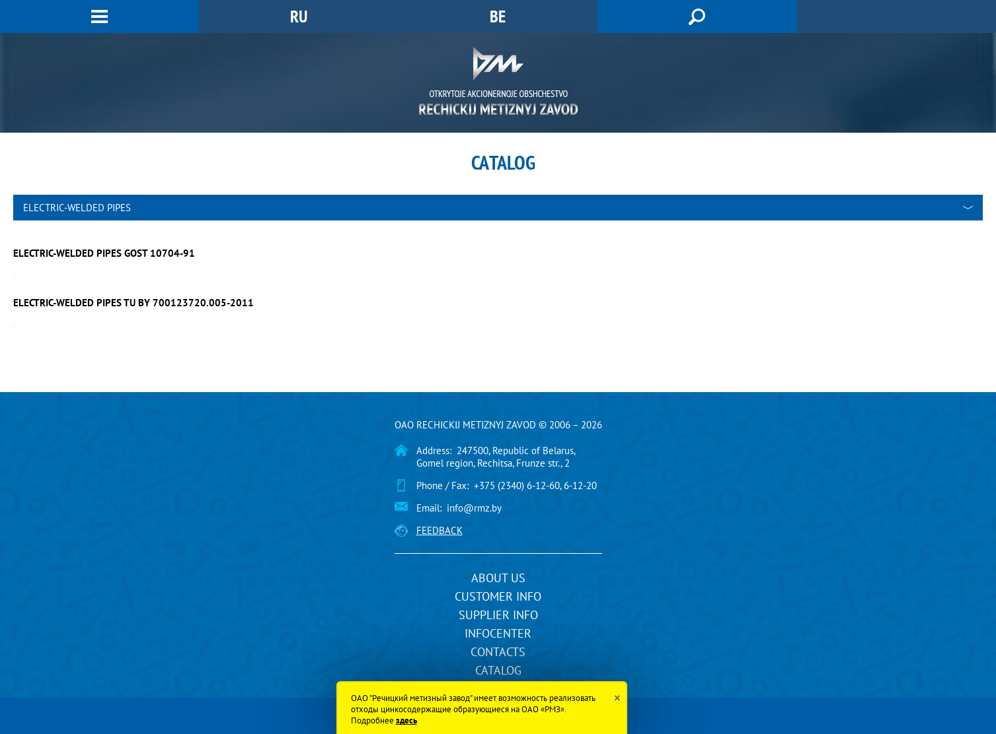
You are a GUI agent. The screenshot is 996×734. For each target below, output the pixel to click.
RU (298, 16)
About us (498, 577)
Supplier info (498, 614)
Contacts (498, 651)
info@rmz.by (474, 508)
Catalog (498, 670)
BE (498, 16)
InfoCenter (498, 633)
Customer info (498, 596)
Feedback (439, 530)
